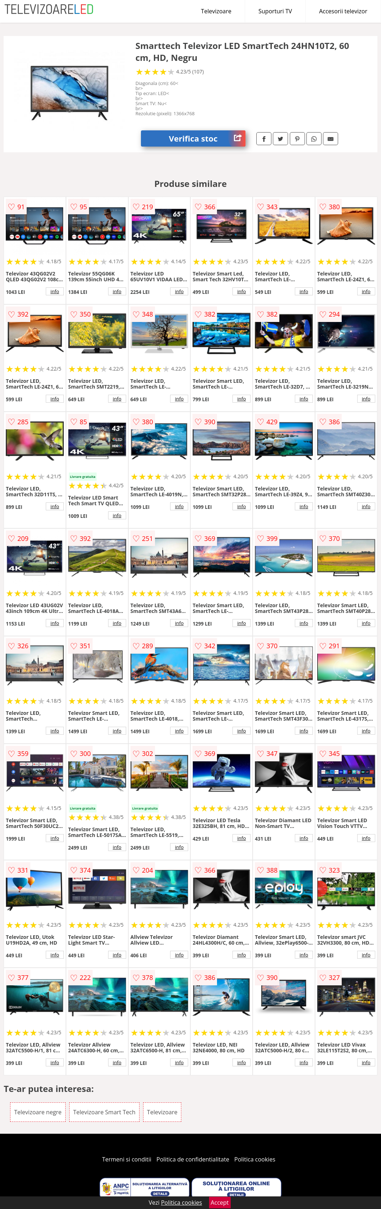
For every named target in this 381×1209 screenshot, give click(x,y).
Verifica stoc (207, 138)
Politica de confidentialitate (192, 1159)
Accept (220, 1202)
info (54, 291)
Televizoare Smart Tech (104, 1112)
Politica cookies (254, 1159)
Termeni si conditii (126, 1159)
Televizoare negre (38, 1112)
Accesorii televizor (343, 11)
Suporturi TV (275, 11)
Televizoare (216, 11)
